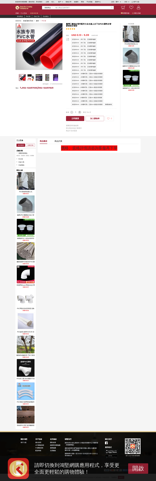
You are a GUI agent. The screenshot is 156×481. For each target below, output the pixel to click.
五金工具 (37, 16)
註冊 (47, 2)
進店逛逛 (21, 145)
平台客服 (89, 2)
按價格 (32, 155)
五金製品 (46, 16)
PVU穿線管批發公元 (131, 44)
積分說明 (38, 442)
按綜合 (18, 155)
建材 (37, 21)
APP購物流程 (39, 445)
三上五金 (24, 13)
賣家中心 (98, 2)
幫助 (82, 2)
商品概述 (43, 141)
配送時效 (38, 451)
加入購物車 (95, 118)
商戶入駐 (136, 2)
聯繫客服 (125, 13)
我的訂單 (68, 2)
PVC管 (28, 16)
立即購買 (75, 118)
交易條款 (53, 451)
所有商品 (20, 16)
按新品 (27, 155)
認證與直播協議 (55, 445)
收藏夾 (76, 2)
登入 (52, 2)
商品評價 (58, 141)
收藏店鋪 (30, 145)
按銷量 (23, 155)
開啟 (138, 468)
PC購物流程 (39, 448)
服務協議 (53, 448)
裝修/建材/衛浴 (28, 21)
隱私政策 (53, 442)
